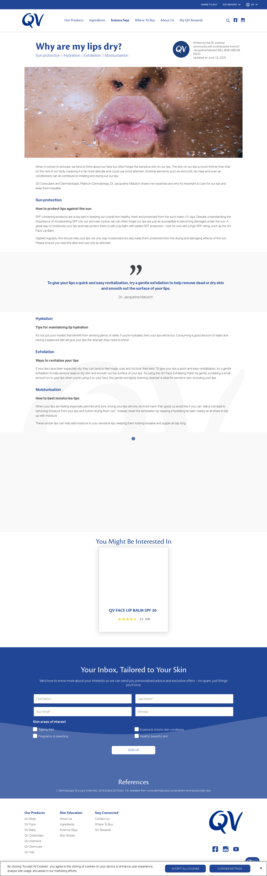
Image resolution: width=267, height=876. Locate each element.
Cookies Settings (230, 868)
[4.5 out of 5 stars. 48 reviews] (133, 611)
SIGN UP (133, 742)
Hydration (72, 55)
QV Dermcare (33, 839)
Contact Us (102, 811)
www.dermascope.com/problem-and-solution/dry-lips (179, 782)
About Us (167, 20)
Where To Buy (145, 20)
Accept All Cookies (185, 868)
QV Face (30, 816)
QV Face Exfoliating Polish (177, 373)
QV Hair (29, 844)
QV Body (30, 811)
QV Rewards (103, 822)
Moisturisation (116, 55)
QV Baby (30, 822)
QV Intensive (32, 833)
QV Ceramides (33, 827)
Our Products (74, 20)
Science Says (120, 20)
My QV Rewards (191, 20)
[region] (133, 868)
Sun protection (48, 55)
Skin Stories (67, 827)
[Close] (261, 868)
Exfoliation (92, 55)
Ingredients (97, 20)
